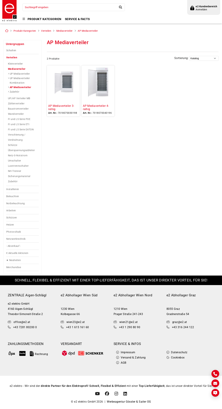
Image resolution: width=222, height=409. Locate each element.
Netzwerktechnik (15, 238)
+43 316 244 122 (183, 327)
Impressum (125, 352)
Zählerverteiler (16, 103)
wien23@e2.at (75, 322)
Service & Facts (77, 19)
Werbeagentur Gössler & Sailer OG (129, 401)
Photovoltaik (13, 231)
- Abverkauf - (13, 246)
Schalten (11, 50)
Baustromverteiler (18, 108)
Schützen (11, 217)
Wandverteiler (16, 114)
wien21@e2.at (128, 322)
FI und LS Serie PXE (19, 119)
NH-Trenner (14, 171)
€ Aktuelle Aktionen (17, 253)
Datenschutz (176, 352)
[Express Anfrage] (215, 393)
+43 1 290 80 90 (129, 327)
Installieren (12, 189)
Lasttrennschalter (18, 165)
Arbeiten (11, 210)
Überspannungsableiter (21, 150)
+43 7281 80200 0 (25, 327)
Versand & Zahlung (131, 357)
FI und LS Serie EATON (21, 129)
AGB (121, 362)
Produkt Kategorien (44, 19)
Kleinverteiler (15, 63)
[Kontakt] (215, 374)
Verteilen (46, 30)
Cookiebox (175, 357)
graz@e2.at (179, 322)
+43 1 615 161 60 (77, 327)
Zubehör (14, 91)
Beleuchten (12, 196)
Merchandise (13, 267)
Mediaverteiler (64, 30)
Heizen (10, 224)
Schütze (12, 145)
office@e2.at (22, 322)
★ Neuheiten (13, 260)
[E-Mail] (215, 383)
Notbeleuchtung (15, 203)
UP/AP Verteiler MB (19, 98)
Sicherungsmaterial (19, 176)
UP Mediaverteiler (20, 73)
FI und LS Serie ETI (18, 124)
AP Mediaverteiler (88, 30)
